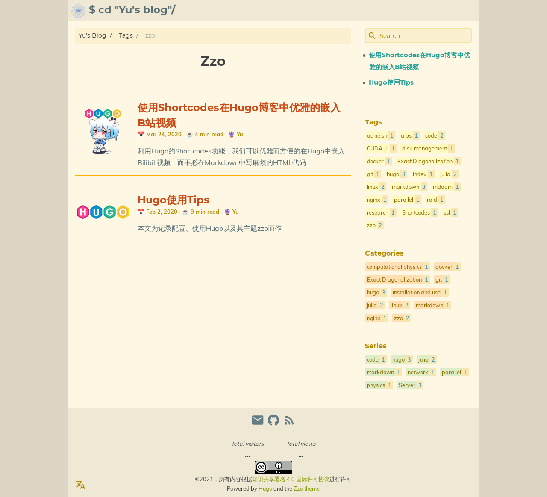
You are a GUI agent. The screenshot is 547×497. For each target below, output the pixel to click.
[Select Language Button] (80, 485)
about (365, 10)
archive (396, 10)
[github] (274, 423)
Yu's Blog (92, 35)
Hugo (265, 488)
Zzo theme (307, 488)
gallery (432, 11)
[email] (259, 423)
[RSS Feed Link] (289, 423)
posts (465, 10)
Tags (126, 35)
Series (376, 346)
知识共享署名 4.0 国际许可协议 (290, 479)
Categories (384, 253)
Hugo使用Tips (173, 200)
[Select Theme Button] (341, 10)
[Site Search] (425, 36)
